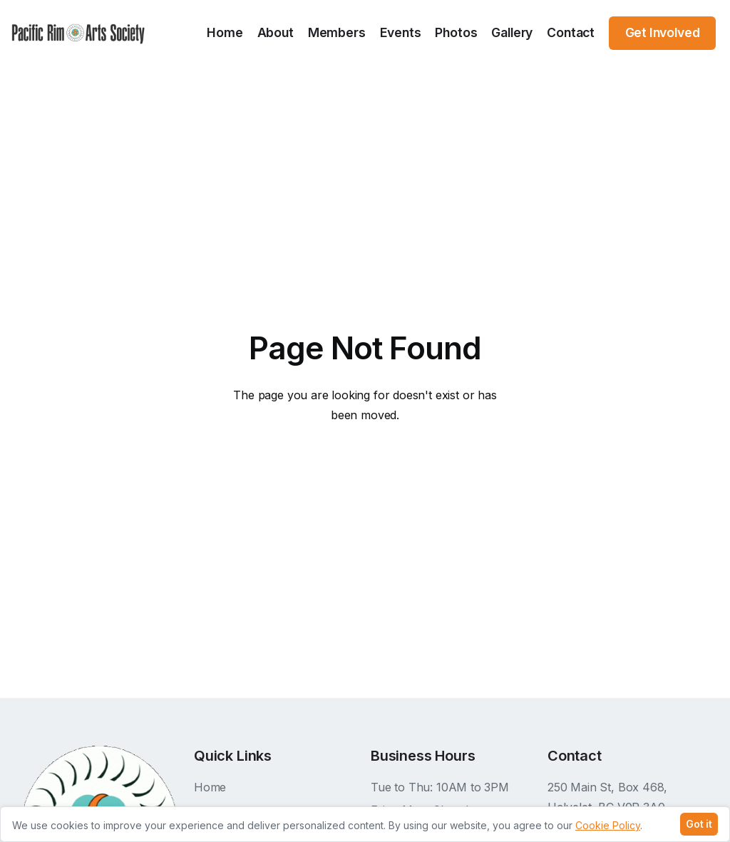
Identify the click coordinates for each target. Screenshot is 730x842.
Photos (456, 32)
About (275, 32)
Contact (571, 32)
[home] (78, 33)
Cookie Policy (607, 826)
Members (337, 32)
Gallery (512, 32)
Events (400, 32)
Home (224, 32)
